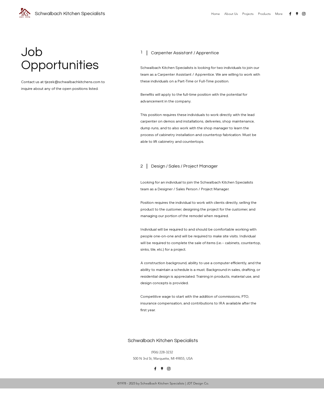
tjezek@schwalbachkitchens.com (72, 81)
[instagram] (304, 13)
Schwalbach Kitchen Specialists (70, 13)
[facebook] (290, 13)
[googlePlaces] (297, 13)
